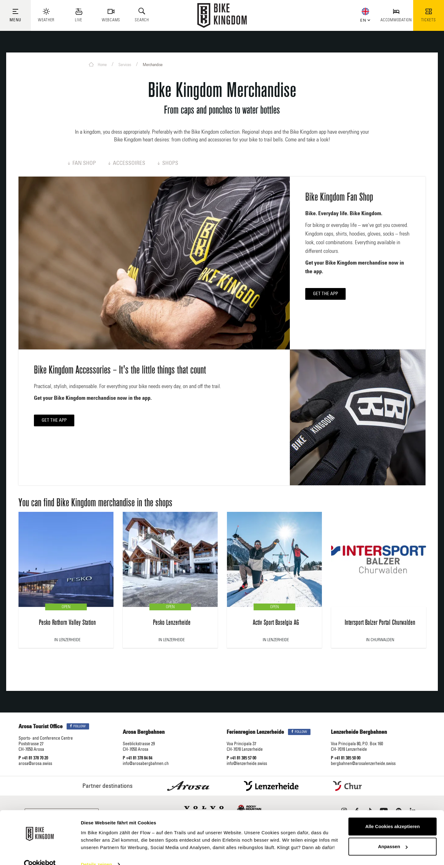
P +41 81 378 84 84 (137, 758)
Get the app (325, 294)
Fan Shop (82, 163)
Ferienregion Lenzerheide (255, 732)
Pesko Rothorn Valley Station (67, 622)
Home (98, 64)
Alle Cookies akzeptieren (392, 814)
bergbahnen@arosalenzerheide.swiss (363, 764)
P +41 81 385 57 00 (241, 758)
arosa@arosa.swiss (35, 764)
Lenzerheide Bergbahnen (359, 732)
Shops (168, 163)
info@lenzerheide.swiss (247, 764)
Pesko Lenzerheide (172, 622)
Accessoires (126, 163)
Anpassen (393, 835)
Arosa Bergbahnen (144, 732)
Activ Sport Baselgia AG (276, 622)
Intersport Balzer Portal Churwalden (380, 622)
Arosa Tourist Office (40, 727)
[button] (364, 19)
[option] (66, 583)
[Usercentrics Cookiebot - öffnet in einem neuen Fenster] (40, 853)
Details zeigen (96, 852)
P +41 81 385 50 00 (345, 758)
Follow (78, 727)
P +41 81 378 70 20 (33, 758)
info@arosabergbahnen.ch (146, 764)
